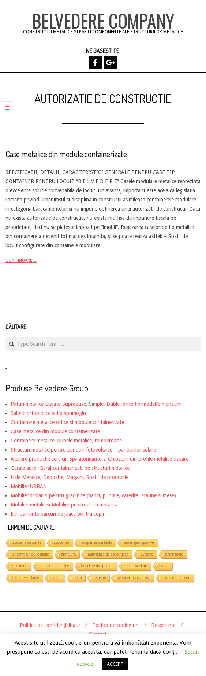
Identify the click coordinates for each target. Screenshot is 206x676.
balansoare (174, 554)
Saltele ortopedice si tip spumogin (48, 413)
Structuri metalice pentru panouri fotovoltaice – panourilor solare (83, 450)
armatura (68, 554)
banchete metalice (54, 566)
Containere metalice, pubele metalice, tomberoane (66, 440)
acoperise (61, 543)
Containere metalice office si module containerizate (67, 422)
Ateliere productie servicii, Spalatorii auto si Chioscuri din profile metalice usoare (99, 459)
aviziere (147, 554)
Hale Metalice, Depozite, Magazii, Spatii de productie (69, 477)
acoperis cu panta (26, 543)
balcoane (19, 566)
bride (78, 578)
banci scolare (136, 566)
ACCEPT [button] (115, 664)
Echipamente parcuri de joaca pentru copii (57, 514)
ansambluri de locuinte (30, 554)
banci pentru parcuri (97, 566)
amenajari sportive (139, 543)
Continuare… (21, 260)
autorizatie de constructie (108, 554)
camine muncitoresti (134, 578)
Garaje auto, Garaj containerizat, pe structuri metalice (70, 468)
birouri (56, 578)
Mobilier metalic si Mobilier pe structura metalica (64, 505)
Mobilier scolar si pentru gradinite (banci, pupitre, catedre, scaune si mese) (93, 495)
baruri (164, 566)
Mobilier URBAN (29, 486)
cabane (100, 578)
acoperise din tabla (96, 543)
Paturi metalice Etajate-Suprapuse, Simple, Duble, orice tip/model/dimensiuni (96, 404)
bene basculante (25, 578)
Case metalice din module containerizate (66, 154)
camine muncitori (176, 578)
